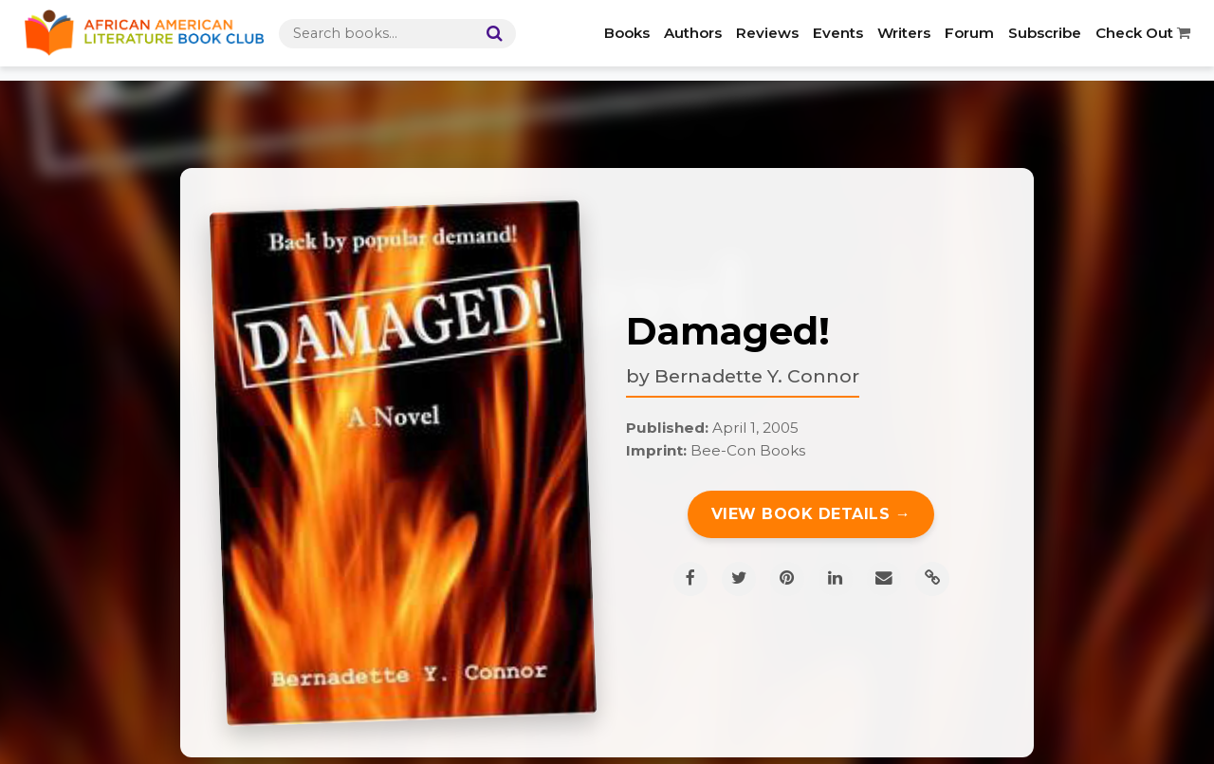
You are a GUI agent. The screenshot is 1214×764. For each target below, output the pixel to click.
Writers (903, 33)
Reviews (767, 33)
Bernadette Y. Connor (756, 375)
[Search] (490, 34)
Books (627, 33)
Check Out (1142, 33)
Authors (693, 33)
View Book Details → (811, 514)
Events (838, 33)
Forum (969, 33)
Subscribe (1044, 33)
